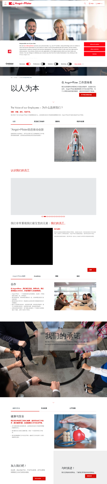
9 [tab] (61, 216)
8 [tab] (59, 216)
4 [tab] (50, 216)
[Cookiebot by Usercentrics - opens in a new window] (9, 24)
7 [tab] (57, 216)
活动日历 (89, 476)
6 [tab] (54, 216)
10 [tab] (64, 216)
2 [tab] (45, 216)
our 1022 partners (29, 5)
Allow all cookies (94, 4)
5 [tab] (52, 216)
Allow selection (95, 8)
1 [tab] (42, 216)
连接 (90, 269)
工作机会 (62, 63)
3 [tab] (47, 216)
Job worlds (38, 478)
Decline (95, 13)
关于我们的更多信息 (86, 94)
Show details (78, 23)
